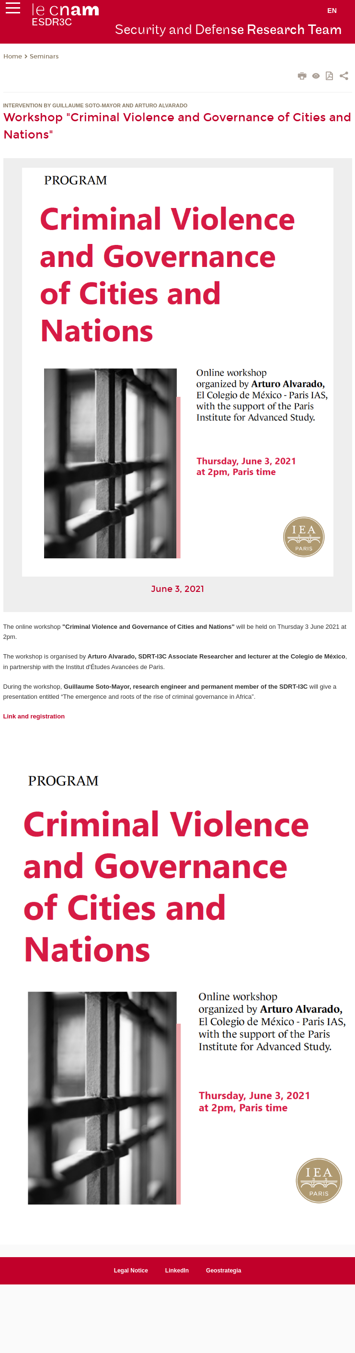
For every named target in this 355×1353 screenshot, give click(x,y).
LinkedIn (177, 1270)
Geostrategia (223, 1270)
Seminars (44, 56)
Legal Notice (131, 1270)
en (332, 10)
